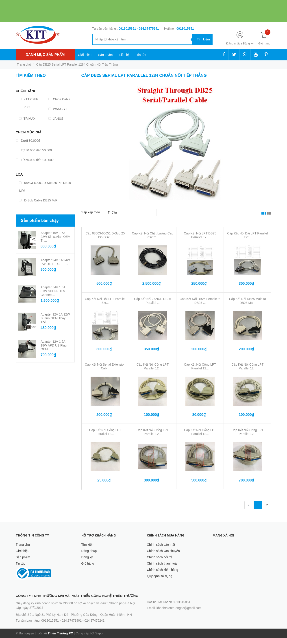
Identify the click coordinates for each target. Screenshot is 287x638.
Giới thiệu (85, 55)
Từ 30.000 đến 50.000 (34, 150)
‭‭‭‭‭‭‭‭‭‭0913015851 (185, 28)
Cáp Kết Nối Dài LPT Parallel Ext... (247, 235)
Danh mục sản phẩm (45, 55)
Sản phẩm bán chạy (40, 220)
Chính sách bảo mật (161, 544)
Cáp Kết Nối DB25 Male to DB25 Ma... (247, 301)
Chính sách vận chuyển (163, 551)
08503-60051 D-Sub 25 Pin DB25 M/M (45, 186)
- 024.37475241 (148, 28)
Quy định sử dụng (159, 576)
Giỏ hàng (87, 563)
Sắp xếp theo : (91, 212)
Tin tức (141, 55)
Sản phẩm (105, 55)
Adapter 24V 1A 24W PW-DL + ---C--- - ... (55, 262)
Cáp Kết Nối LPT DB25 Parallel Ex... (200, 235)
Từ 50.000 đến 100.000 (35, 160)
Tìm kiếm (87, 544)
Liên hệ (124, 55)
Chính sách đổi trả (159, 557)
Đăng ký (248, 43)
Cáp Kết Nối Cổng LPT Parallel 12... (153, 366)
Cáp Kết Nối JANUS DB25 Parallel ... (152, 301)
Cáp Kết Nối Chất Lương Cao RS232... (152, 235)
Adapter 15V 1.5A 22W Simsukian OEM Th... (55, 236)
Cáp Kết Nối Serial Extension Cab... (105, 366)
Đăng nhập (233, 43)
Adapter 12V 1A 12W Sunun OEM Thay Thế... (55, 318)
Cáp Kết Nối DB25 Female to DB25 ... (200, 301)
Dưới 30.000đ (28, 140)
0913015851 (128, 28)
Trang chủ (23, 544)
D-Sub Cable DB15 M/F (38, 200)
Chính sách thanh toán (162, 563)
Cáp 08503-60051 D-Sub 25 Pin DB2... (105, 235)
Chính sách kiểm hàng (162, 570)
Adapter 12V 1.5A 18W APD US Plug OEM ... (54, 345)
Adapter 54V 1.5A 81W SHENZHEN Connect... (53, 291)
